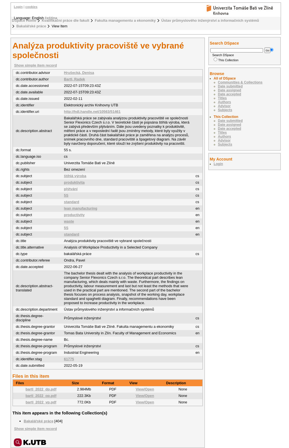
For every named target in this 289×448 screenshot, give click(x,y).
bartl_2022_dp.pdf (40, 389)
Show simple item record (35, 65)
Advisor (224, 106)
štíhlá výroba (75, 176)
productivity (74, 215)
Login (18, 6)
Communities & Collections (240, 82)
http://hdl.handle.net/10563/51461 (92, 111)
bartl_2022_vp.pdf (41, 402)
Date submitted (230, 86)
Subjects (225, 110)
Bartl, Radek (74, 79)
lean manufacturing (80, 208)
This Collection (226, 60)
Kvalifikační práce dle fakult (65, 20)
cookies (31, 6)
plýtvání (71, 189)
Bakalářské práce (31, 26)
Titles (222, 98)
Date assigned (229, 90)
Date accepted (229, 94)
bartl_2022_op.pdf (40, 396)
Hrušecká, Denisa (79, 73)
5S (66, 195)
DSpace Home (24, 20)
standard (71, 202)
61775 (69, 359)
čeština (51, 18)
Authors (224, 102)
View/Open (145, 389)
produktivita (74, 182)
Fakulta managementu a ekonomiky (125, 20)
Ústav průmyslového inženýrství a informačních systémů (210, 20)
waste (69, 221)
